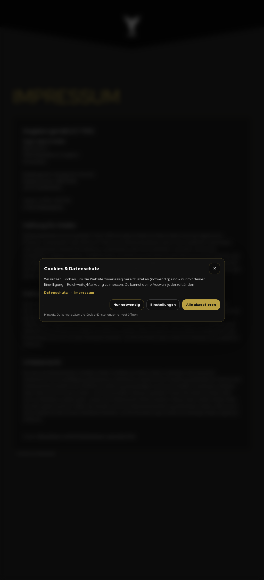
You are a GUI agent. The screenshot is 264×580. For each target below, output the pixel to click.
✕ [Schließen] (214, 268)
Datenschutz (56, 292)
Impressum (84, 292)
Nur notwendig (126, 304)
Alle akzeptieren (201, 304)
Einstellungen (163, 304)
